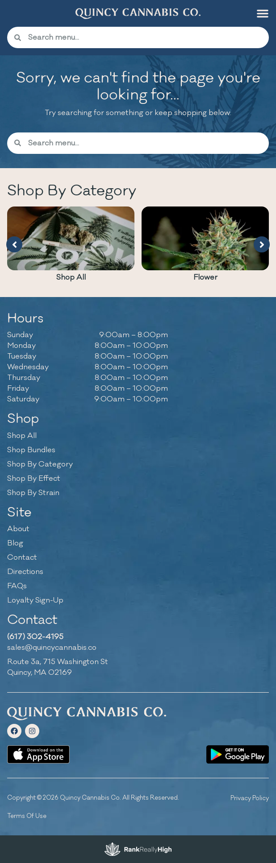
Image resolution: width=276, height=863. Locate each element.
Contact (22, 557)
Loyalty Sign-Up (35, 600)
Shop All (71, 277)
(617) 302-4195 (35, 637)
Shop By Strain (33, 493)
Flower (205, 277)
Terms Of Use (26, 816)
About (18, 529)
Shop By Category (40, 464)
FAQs (17, 586)
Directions (25, 572)
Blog (15, 543)
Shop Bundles (31, 450)
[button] (262, 13)
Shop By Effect (33, 478)
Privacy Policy (249, 798)
